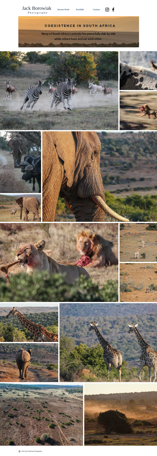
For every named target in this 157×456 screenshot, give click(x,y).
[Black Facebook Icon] (113, 9)
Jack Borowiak (36, 8)
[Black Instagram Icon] (107, 9)
